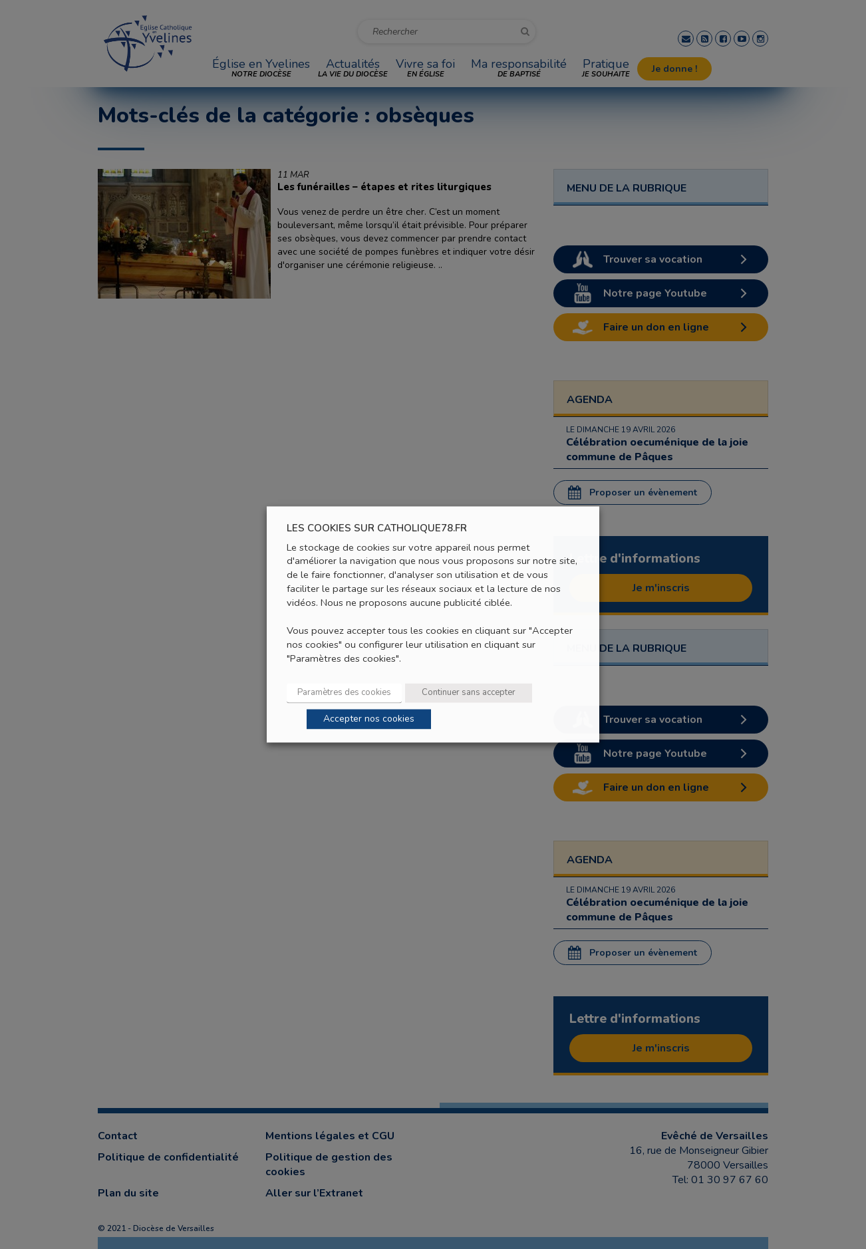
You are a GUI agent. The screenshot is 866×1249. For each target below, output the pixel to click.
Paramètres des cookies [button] (344, 693)
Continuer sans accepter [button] (468, 693)
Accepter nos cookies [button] (368, 719)
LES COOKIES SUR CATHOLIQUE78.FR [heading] (377, 528)
